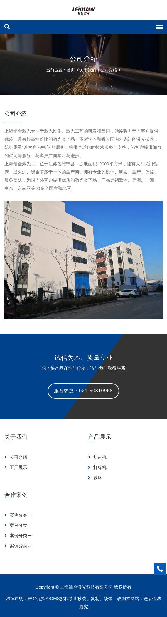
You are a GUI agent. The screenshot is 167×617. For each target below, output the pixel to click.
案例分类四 (18, 545)
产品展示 (100, 437)
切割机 (97, 457)
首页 (71, 70)
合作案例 (16, 495)
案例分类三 (18, 535)
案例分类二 (18, 525)
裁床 (95, 477)
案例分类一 (18, 515)
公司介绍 (109, 70)
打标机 (97, 467)
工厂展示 (15, 467)
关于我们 (88, 70)
